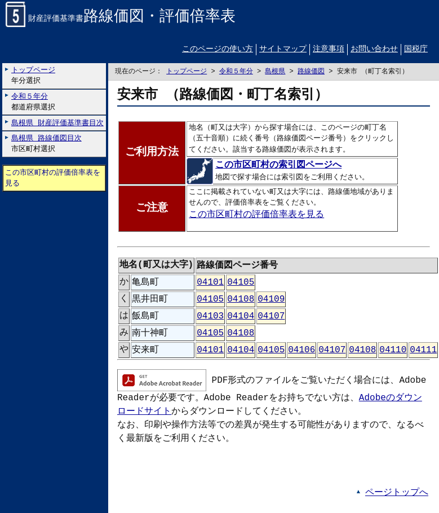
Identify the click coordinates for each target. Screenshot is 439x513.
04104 (240, 316)
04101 (210, 282)
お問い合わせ (374, 50)
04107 (271, 316)
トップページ (186, 72)
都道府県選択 (33, 101)
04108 (240, 299)
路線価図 (311, 72)
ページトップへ (396, 493)
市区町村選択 (46, 144)
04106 (301, 350)
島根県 (275, 72)
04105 (240, 282)
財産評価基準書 (121, 19)
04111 (423, 350)
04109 (271, 299)
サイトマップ (283, 50)
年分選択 (33, 75)
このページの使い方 (217, 50)
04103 (210, 316)
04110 (392, 350)
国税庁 (416, 50)
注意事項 (328, 50)
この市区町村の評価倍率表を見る (52, 177)
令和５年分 (236, 72)
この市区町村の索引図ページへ (265, 165)
